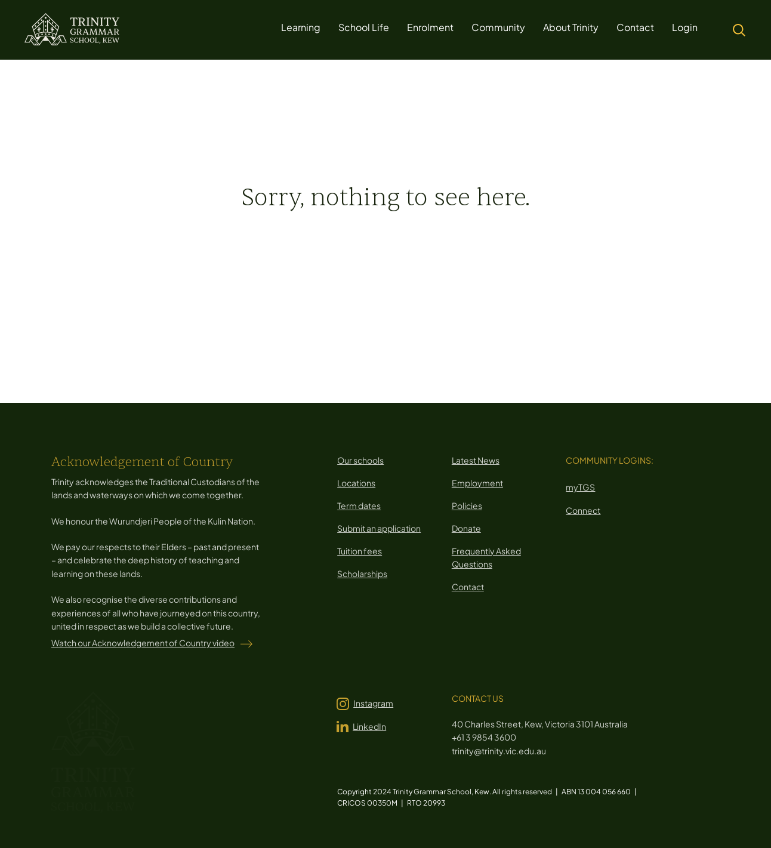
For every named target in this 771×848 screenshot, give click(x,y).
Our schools (360, 460)
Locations (356, 482)
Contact (468, 586)
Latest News (475, 460)
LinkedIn (369, 726)
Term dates (359, 505)
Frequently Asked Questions (486, 557)
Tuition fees (359, 550)
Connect (583, 510)
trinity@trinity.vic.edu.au (499, 750)
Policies (467, 505)
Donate (466, 528)
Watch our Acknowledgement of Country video (143, 642)
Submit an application (379, 528)
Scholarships (362, 573)
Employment (477, 482)
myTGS (580, 487)
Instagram (373, 703)
